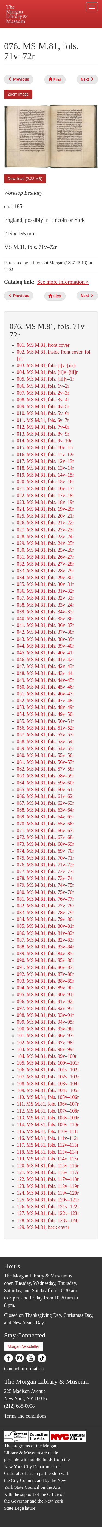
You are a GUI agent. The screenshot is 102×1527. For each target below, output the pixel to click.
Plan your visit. (14, 32)
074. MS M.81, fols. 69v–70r (45, 851)
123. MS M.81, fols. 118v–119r (48, 1186)
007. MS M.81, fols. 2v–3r (43, 393)
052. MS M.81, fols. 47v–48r (45, 700)
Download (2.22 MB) (25, 178)
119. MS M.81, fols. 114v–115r (47, 1159)
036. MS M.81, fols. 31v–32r (45, 591)
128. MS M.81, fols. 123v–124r (48, 1220)
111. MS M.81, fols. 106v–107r (48, 1104)
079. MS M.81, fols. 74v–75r (45, 885)
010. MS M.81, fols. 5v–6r (43, 413)
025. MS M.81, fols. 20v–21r (45, 516)
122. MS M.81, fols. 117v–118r (48, 1179)
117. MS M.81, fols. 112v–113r (47, 1145)
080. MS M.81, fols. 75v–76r (45, 892)
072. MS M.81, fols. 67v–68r (45, 837)
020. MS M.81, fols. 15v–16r (45, 481)
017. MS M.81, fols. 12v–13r (45, 461)
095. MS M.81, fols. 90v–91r (45, 994)
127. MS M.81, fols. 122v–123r (48, 1213)
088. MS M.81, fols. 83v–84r (45, 946)
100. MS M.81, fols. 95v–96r (45, 1028)
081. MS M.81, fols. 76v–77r (45, 899)
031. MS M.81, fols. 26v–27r (45, 557)
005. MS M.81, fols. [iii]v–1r (45, 379)
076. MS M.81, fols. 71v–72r (45, 864)
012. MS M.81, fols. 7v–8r (43, 427)
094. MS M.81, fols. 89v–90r (45, 987)
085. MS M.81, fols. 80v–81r (45, 926)
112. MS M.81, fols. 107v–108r (48, 1111)
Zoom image (18, 94)
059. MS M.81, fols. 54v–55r (45, 748)
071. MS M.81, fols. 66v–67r (45, 830)
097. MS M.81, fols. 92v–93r (45, 1008)
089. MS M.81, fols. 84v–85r (45, 953)
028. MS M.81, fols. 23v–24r (45, 536)
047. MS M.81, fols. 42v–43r (45, 666)
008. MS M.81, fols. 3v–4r (43, 399)
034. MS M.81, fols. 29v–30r (45, 577)
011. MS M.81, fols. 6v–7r (43, 420)
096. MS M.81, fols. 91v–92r (45, 1001)
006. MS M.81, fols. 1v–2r (43, 386)
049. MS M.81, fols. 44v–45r (45, 680)
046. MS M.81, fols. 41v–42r (45, 659)
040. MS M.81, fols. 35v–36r (45, 618)
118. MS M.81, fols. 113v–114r (47, 1152)
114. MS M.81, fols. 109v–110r (48, 1124)
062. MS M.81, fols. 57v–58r (45, 769)
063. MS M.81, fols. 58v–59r (45, 775)
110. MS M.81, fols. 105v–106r (48, 1097)
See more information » (63, 282)
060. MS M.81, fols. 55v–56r (45, 755)
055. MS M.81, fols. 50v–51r (45, 721)
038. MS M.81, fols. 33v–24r (45, 605)
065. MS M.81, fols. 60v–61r (45, 789)
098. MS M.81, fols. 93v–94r (45, 1015)
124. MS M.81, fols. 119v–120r (48, 1193)
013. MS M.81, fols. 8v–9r (43, 434)
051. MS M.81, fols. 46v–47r (45, 693)
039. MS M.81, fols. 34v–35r (45, 611)
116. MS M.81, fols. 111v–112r (47, 1138)
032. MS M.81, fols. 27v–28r (45, 564)
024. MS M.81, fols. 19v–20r (45, 509)
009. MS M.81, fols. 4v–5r (43, 406)
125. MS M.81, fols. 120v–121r (48, 1200)
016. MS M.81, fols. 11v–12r (45, 454)
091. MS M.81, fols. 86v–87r (45, 967)
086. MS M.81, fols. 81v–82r (45, 933)
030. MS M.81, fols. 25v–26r (45, 550)
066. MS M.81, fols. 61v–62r (45, 796)
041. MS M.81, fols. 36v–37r (45, 625)
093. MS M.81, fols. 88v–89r (45, 981)
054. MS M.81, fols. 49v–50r (45, 714)
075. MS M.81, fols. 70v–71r (45, 858)
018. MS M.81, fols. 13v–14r (45, 468)
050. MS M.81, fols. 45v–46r (45, 687)
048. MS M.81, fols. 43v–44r (45, 673)
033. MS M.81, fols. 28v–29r (45, 570)
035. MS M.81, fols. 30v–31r (45, 584)
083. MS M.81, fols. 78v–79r (45, 912)
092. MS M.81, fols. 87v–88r (45, 974)
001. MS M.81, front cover (43, 345)
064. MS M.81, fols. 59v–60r (45, 782)
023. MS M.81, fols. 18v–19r (45, 502)
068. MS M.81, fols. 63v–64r (45, 810)
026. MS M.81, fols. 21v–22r (45, 522)
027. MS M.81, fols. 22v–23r (45, 529)
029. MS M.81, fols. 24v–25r (45, 543)
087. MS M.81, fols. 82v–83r (45, 940)
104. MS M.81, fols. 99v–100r (46, 1056)
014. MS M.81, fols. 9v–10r (44, 440)
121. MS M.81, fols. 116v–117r (48, 1172)
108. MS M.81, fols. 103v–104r (48, 1083)
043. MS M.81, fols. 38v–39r (45, 639)
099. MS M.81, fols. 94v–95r (45, 1022)
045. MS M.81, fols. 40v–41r (45, 652)
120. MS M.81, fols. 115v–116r (48, 1165)
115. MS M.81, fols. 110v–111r (47, 1131)
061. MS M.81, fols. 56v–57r (45, 762)
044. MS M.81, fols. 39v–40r (45, 646)
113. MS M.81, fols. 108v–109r (48, 1118)
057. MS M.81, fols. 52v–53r (45, 734)
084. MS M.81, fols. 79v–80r (45, 919)
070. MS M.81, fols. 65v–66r (45, 823)
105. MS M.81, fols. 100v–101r (48, 1063)
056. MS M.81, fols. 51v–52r (45, 728)
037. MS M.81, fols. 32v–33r (45, 598)
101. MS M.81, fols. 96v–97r (45, 1035)
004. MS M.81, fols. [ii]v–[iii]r (47, 372)
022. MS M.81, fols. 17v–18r (45, 495)
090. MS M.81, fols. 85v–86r (45, 960)
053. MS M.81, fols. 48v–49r (45, 707)
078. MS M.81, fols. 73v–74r (45, 878)
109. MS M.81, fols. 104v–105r (48, 1090)
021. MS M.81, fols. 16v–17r (45, 488)
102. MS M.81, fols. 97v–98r (45, 1042)
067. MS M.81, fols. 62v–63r (45, 803)
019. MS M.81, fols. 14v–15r (45, 475)
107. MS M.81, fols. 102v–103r (48, 1077)
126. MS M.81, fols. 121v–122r (48, 1206)
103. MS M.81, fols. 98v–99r (45, 1049)
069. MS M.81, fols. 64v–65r (45, 816)
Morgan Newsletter (24, 1346)
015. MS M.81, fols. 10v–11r (45, 447)
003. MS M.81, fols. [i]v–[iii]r (46, 365)
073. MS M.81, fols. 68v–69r (45, 844)
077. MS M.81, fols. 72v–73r (45, 871)
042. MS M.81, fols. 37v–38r (45, 632)
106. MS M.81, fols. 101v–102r (48, 1069)
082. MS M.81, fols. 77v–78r (45, 905)
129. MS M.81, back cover (43, 1227)
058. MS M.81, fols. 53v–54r (45, 741)
